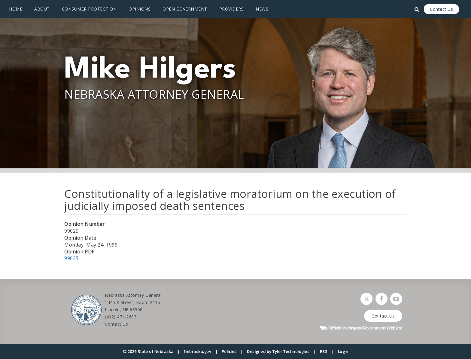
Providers (231, 9)
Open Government (185, 9)
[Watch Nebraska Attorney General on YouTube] (396, 299)
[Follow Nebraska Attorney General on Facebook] (381, 299)
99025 (71, 258)
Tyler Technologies (290, 351)
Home (15, 9)
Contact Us (441, 9)
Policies (229, 351)
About (42, 9)
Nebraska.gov (197, 351)
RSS (324, 351)
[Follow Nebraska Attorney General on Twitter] (366, 299)
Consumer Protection (89, 9)
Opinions (139, 9)
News (262, 9)
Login (343, 351)
